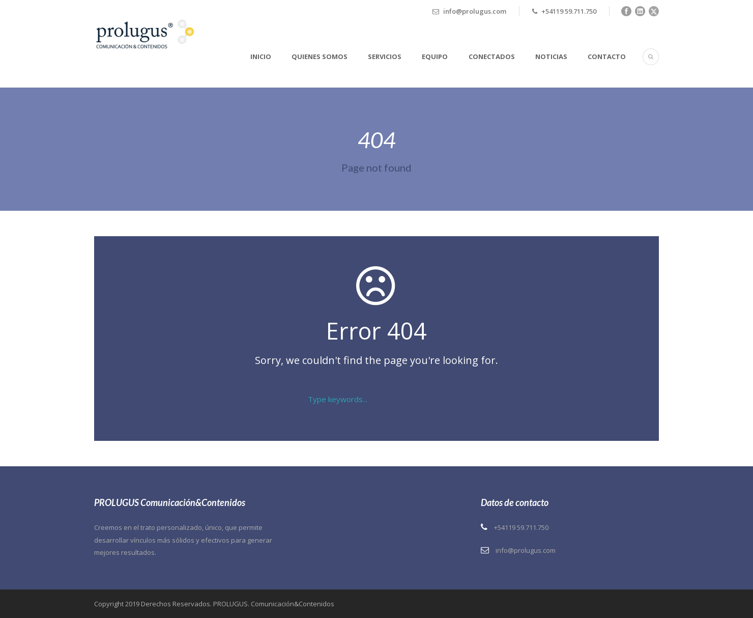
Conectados (492, 56)
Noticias (551, 56)
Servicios (384, 56)
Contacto (607, 56)
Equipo (435, 56)
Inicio (260, 56)
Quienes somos (319, 56)
